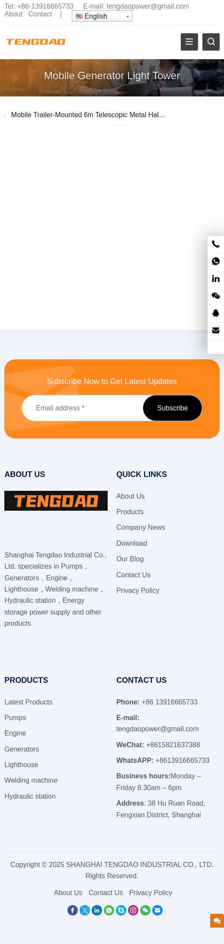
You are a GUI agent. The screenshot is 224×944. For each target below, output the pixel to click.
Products (130, 511)
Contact (40, 14)
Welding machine (30, 780)
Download (131, 543)
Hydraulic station (29, 796)
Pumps (15, 717)
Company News (140, 527)
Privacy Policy (138, 590)
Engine (15, 733)
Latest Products (28, 702)
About (13, 14)
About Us (130, 496)
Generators (21, 749)
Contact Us (133, 575)
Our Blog (130, 559)
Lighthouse (21, 764)
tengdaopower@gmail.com (148, 6)
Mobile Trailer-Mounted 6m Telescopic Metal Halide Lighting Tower (112, 114)
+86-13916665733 (45, 6)
